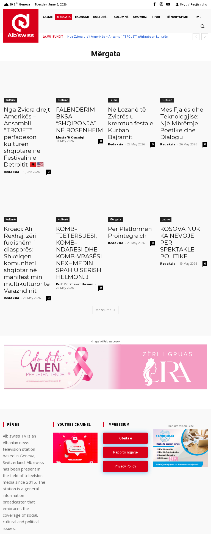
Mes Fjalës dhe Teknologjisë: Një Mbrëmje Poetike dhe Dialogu (180, 118)
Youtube (202, 524)
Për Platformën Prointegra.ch (126, 212)
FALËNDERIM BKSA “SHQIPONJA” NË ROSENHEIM (79, 115)
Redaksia (11, 152)
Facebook (144, 524)
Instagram (173, 524)
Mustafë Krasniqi (70, 128)
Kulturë (10, 100)
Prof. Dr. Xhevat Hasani (74, 258)
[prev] (196, 36)
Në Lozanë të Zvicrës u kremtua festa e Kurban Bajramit (129, 118)
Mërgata (115, 200)
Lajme (114, 100)
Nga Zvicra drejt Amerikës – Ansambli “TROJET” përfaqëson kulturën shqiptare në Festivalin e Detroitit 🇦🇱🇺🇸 (27, 127)
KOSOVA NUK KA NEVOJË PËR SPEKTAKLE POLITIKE (180, 218)
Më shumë (105, 276)
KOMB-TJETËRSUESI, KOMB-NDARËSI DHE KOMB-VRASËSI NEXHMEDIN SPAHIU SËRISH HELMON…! (75, 230)
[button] (202, 26)
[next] (204, 36)
